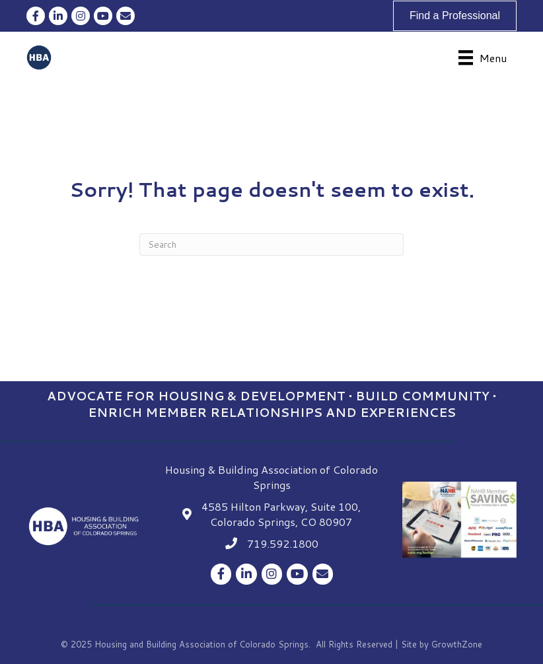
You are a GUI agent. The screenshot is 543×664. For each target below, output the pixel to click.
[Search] (271, 244)
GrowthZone (456, 644)
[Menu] (483, 58)
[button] (455, 15)
